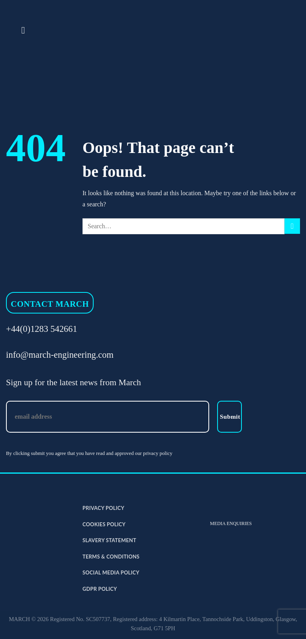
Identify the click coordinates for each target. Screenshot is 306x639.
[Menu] (26, 30)
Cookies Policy (104, 524)
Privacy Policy (103, 508)
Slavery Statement (109, 540)
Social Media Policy (110, 572)
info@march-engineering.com (60, 355)
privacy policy (158, 453)
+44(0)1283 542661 (41, 329)
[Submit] (292, 226)
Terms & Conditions (110, 556)
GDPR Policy (99, 589)
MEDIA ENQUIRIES (231, 523)
